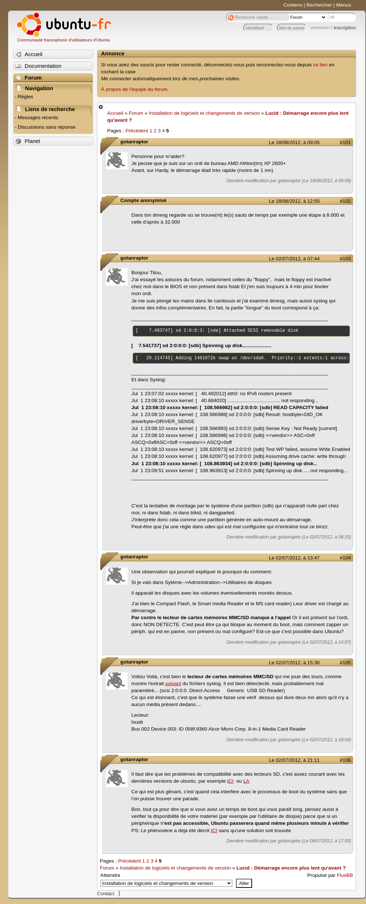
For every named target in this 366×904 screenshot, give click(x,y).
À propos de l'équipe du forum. (135, 89)
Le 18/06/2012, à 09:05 (294, 142)
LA (246, 781)
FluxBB (345, 875)
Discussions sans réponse (46, 127)
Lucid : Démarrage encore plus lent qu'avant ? (291, 868)
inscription (345, 27)
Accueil (115, 113)
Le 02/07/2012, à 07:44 (294, 258)
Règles (25, 96)
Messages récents (38, 117)
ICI (230, 781)
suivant (173, 683)
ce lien (320, 64)
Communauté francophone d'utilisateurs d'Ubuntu (63, 40)
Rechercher (319, 5)
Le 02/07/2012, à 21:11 (294, 760)
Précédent (136, 130)
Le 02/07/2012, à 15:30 (294, 662)
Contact (105, 893)
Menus (343, 5)
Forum (136, 113)
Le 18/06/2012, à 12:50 (294, 201)
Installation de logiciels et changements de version (204, 113)
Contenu (293, 5)
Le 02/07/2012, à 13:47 (294, 558)
